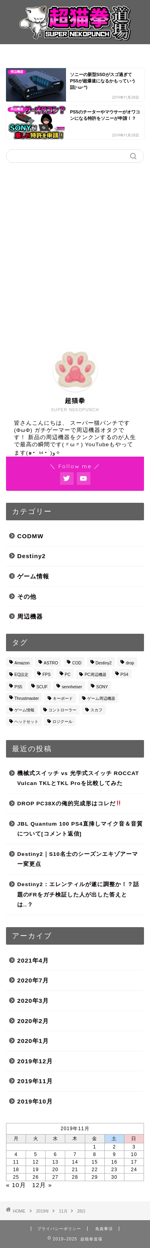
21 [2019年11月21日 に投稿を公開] (75, 1169)
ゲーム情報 (33, 576)
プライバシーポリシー (59, 1229)
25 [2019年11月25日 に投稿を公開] (16, 1177)
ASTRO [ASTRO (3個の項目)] (51, 663)
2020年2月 (33, 1021)
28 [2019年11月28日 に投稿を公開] (75, 1177)
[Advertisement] (75, 249)
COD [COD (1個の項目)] (76, 663)
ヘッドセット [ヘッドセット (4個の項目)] (26, 721)
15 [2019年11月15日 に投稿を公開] (95, 1162)
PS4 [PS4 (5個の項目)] (124, 674)
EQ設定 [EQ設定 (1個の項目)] (21, 674)
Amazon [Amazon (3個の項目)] (22, 663)
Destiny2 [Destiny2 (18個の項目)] (104, 663)
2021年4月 (33, 960)
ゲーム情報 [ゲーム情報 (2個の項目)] (24, 710)
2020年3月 (33, 1000)
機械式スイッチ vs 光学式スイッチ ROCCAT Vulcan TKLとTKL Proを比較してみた (78, 778)
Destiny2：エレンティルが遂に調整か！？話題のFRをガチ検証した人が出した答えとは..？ (78, 894)
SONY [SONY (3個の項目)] (102, 687)
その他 (26, 596)
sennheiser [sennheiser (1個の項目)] (72, 687)
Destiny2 (31, 556)
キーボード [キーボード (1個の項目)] (63, 698)
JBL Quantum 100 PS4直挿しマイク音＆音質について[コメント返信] (80, 829)
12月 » (42, 1185)
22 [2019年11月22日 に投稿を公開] (95, 1169)
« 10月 (16, 1185)
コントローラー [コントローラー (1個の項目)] (62, 710)
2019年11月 (35, 1081)
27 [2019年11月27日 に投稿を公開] (55, 1177)
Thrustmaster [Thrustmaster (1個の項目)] (26, 698)
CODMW (30, 536)
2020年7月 (33, 980)
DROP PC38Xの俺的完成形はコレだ (69, 804)
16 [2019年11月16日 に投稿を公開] (114, 1162)
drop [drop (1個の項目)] (130, 663)
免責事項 (104, 1229)
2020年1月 (33, 1040)
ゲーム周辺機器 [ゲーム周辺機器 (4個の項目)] (101, 698)
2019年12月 (35, 1061)
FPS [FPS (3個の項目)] (46, 674)
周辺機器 (30, 616)
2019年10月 (35, 1101)
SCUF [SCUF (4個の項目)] (42, 687)
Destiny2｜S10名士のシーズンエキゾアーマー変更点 (77, 859)
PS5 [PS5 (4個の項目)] (18, 687)
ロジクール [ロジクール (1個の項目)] (62, 721)
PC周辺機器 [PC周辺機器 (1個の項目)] (95, 674)
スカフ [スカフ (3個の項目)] (96, 710)
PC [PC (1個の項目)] (67, 674)
